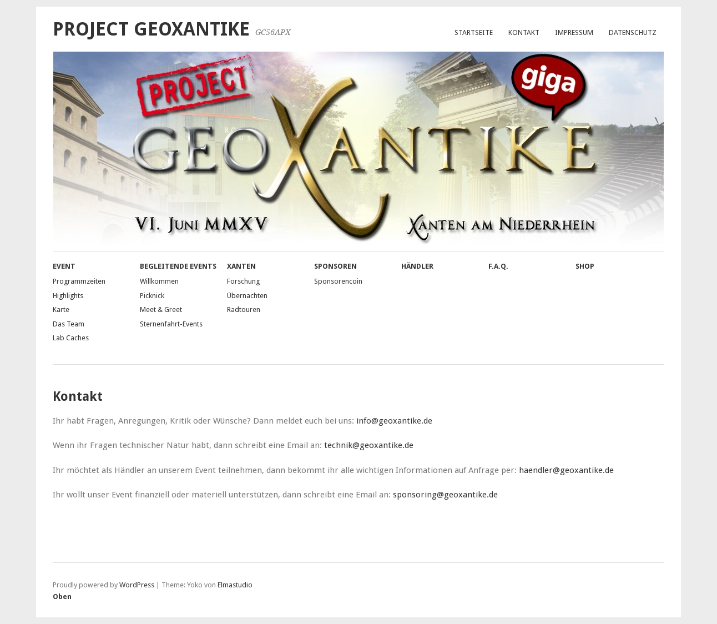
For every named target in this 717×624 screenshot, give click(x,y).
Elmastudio (235, 585)
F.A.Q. (498, 266)
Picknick (152, 295)
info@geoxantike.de (394, 421)
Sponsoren (335, 266)
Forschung (243, 281)
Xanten (241, 266)
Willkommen (159, 281)
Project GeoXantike (151, 29)
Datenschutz (633, 32)
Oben (62, 596)
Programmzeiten (79, 281)
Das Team (68, 324)
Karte (61, 309)
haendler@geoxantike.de (566, 470)
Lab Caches (71, 338)
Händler (417, 266)
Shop (584, 266)
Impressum (574, 32)
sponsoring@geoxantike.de (445, 495)
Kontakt (523, 32)
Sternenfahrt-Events (171, 324)
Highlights (68, 295)
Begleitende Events (178, 266)
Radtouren (243, 309)
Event (64, 266)
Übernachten (247, 295)
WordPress (136, 585)
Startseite (474, 32)
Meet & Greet (161, 309)
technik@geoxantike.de (368, 445)
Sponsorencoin (338, 281)
